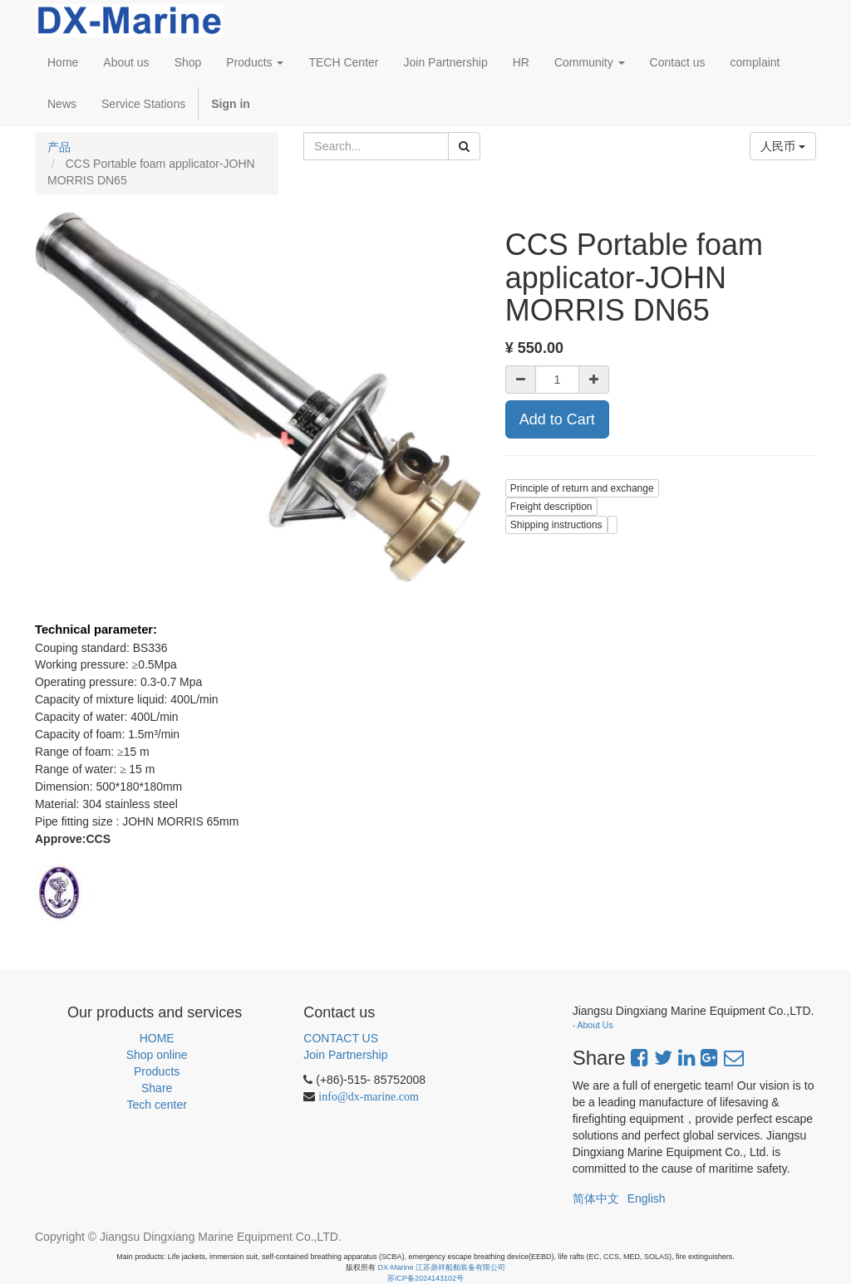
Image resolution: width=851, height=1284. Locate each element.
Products (157, 1071)
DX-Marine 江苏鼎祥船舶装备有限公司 (442, 1267)
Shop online (157, 1054)
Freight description (551, 506)
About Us (595, 1025)
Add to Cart (557, 419)
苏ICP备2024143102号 (425, 1278)
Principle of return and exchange (582, 488)
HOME (157, 1038)
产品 (59, 147)
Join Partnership (345, 1054)
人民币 (782, 146)
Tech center (156, 1104)
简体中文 (596, 1198)
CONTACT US (340, 1038)
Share (156, 1088)
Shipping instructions (556, 525)
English (646, 1198)
